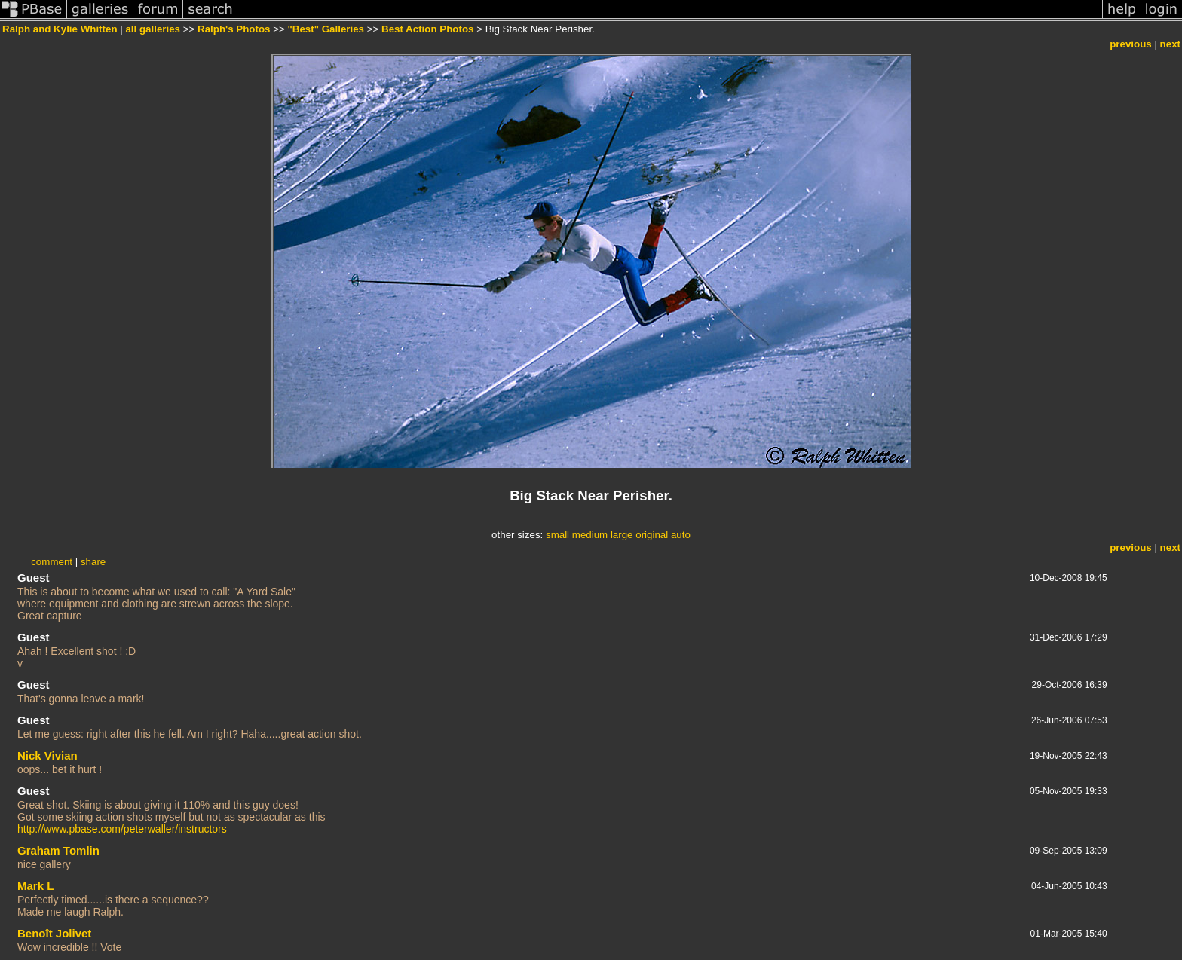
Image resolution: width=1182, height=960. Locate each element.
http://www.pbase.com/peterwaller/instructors (122, 829)
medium (590, 534)
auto (681, 534)
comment (51, 561)
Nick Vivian (47, 755)
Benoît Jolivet (54, 933)
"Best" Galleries (325, 29)
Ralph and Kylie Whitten (60, 29)
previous (1131, 44)
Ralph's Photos (234, 29)
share (93, 561)
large (622, 534)
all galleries (152, 29)
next (1170, 44)
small (557, 534)
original (651, 534)
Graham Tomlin (58, 850)
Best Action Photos (427, 29)
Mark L (35, 885)
